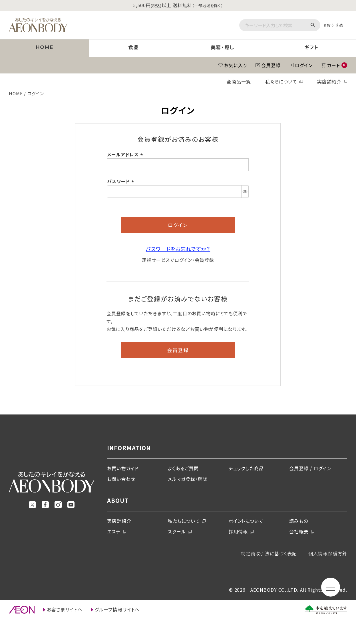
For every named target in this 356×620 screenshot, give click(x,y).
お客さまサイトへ (65, 609)
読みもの (298, 520)
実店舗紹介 (329, 81)
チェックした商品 (246, 468)
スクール (177, 531)
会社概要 (299, 531)
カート (337, 65)
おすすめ (335, 25)
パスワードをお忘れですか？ (178, 248)
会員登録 (271, 65)
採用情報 (238, 531)
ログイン (304, 65)
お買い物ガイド (123, 468)
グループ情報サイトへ (117, 609)
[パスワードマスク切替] (244, 192)
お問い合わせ (121, 478)
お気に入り (235, 65)
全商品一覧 (239, 81)
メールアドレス (126, 154)
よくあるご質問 (183, 468)
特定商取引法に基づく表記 (269, 553)
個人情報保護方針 (327, 553)
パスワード (121, 181)
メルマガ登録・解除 (188, 478)
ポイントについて (246, 520)
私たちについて (281, 81)
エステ (113, 531)
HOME (16, 93)
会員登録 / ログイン (310, 468)
